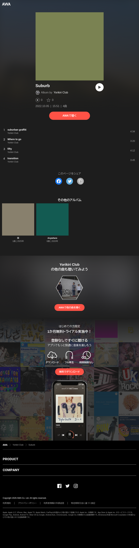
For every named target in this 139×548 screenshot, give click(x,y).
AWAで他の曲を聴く (69, 307)
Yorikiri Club (61, 92)
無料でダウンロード (69, 371)
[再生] (99, 87)
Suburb (32, 445)
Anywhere (52, 238)
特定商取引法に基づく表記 (83, 503)
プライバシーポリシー (27, 503)
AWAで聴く (69, 115)
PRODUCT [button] (10, 459)
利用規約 (7, 503)
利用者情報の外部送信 (54, 503)
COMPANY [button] (11, 470)
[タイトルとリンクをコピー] (80, 181)
